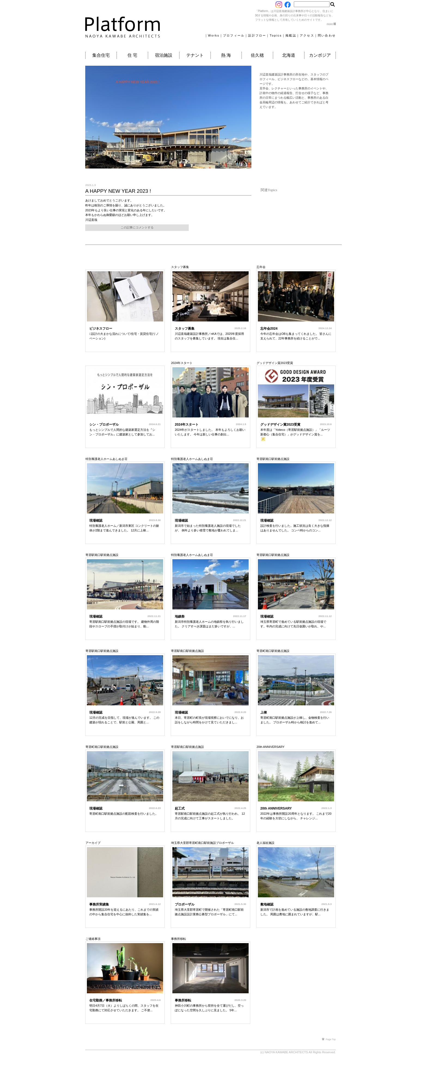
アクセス (307, 35)
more (331, 24)
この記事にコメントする (137, 227)
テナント (195, 55)
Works (213, 35)
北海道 (288, 55)
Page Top (329, 1039)
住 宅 (132, 55)
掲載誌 (290, 35)
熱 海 (226, 55)
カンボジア (320, 55)
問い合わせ (327, 35)
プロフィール (234, 35)
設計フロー (257, 35)
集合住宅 (101, 55)
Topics (276, 35)
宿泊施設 (163, 55)
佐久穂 (257, 55)
